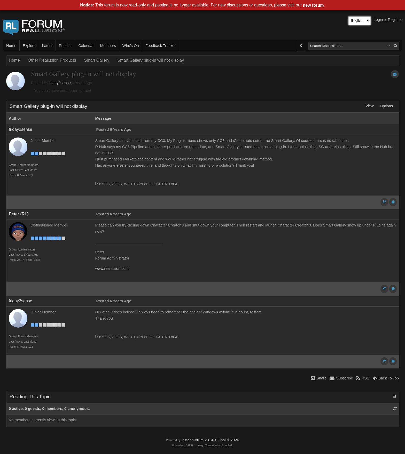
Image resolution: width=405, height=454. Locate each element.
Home (11, 45)
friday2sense (60, 83)
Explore (29, 45)
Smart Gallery (96, 60)
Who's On (130, 45)
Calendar (86, 45)
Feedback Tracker (160, 45)
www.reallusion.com (112, 268)
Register (395, 20)
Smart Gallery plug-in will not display (150, 60)
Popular (65, 45)
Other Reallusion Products (52, 60)
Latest (47, 45)
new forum (313, 5)
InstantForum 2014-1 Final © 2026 (210, 440)
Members (108, 45)
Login (378, 20)
